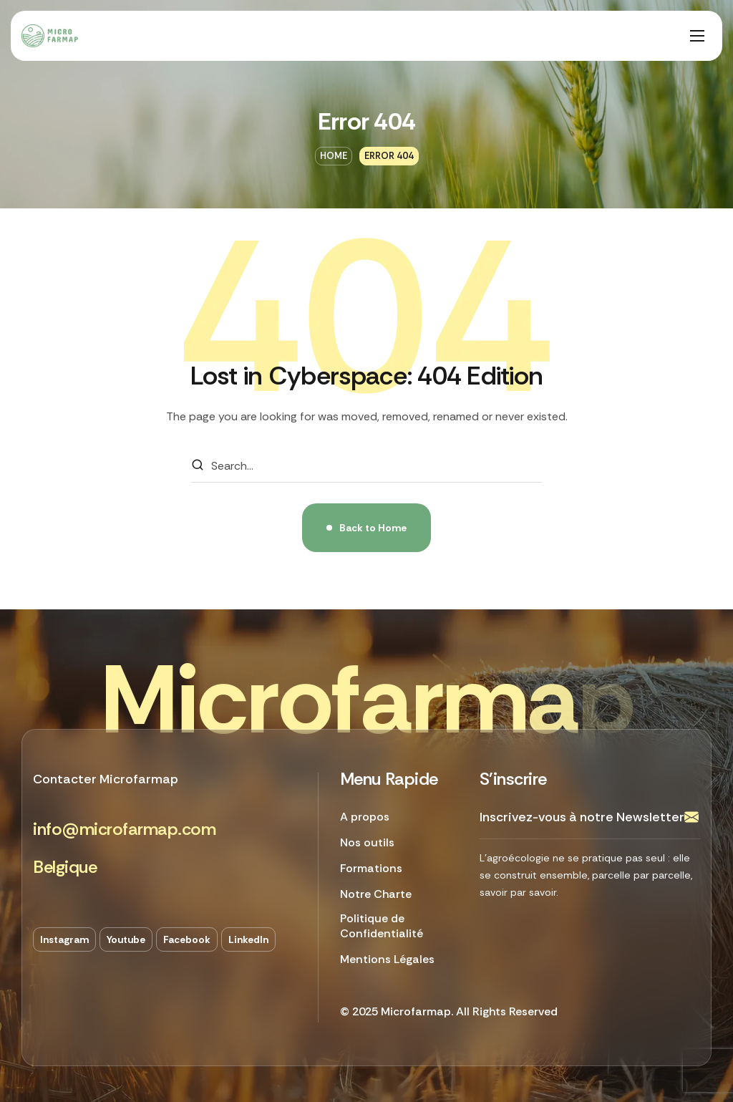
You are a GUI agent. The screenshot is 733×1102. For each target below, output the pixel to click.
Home (333, 156)
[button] (124, 829)
